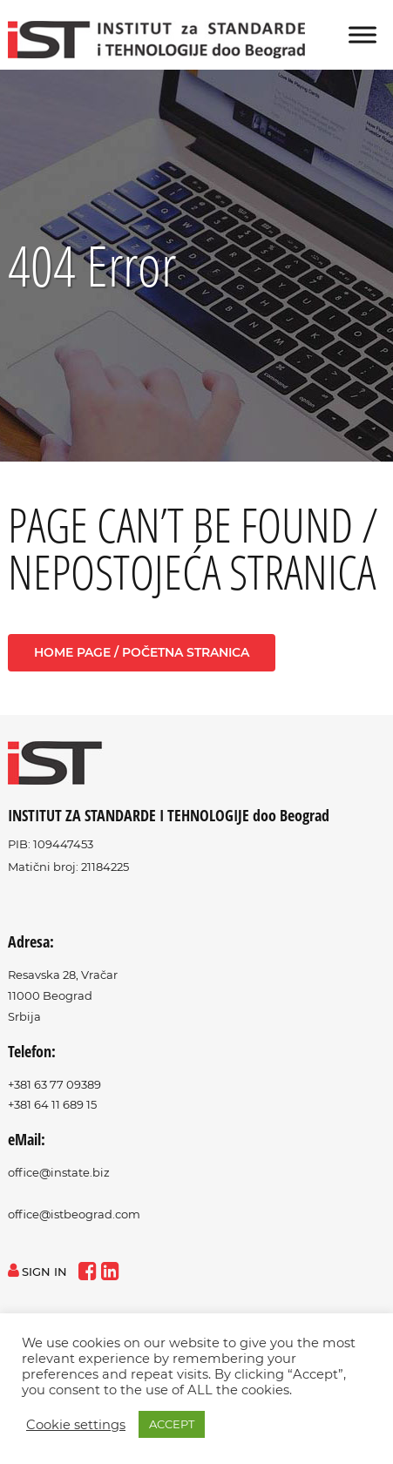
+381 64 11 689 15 (52, 1104)
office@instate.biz (59, 1172)
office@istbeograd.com (74, 1214)
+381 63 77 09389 (54, 1084)
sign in (37, 1271)
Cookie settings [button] (75, 1425)
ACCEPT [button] (171, 1424)
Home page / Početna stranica (141, 652)
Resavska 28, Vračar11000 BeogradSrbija (63, 995)
